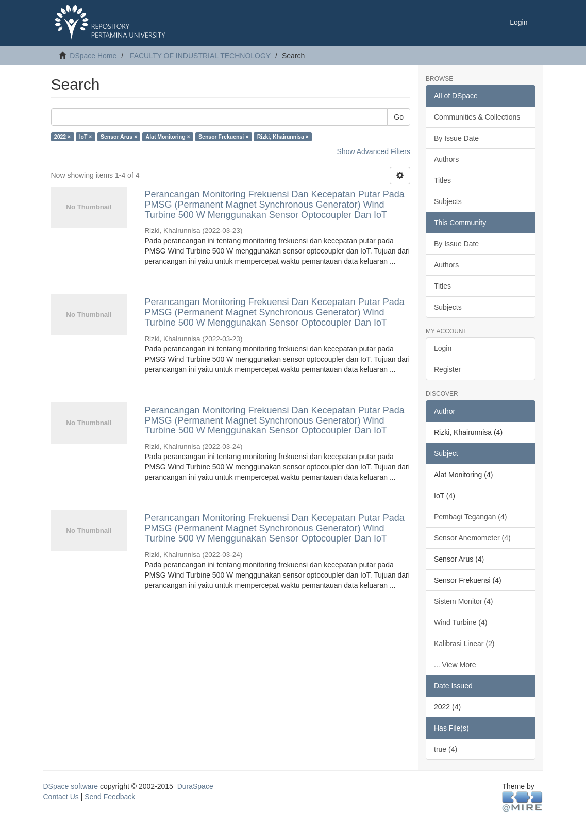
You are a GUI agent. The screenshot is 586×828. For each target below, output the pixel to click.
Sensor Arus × (119, 136)
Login (442, 348)
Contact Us (61, 796)
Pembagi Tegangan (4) (470, 517)
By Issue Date (456, 138)
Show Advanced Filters (373, 151)
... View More (455, 665)
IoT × (85, 136)
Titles (442, 180)
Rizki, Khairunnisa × (283, 136)
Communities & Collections (477, 117)
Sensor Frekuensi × (223, 136)
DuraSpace (195, 786)
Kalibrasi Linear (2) (464, 643)
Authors (446, 159)
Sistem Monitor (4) (463, 601)
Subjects (448, 201)
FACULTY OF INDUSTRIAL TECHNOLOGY (200, 56)
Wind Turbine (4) (460, 622)
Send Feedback (110, 796)
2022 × (62, 136)
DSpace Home (93, 56)
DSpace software (70, 786)
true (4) (445, 749)
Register (447, 369)
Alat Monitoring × (168, 136)
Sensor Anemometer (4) (472, 538)
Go (399, 117)
